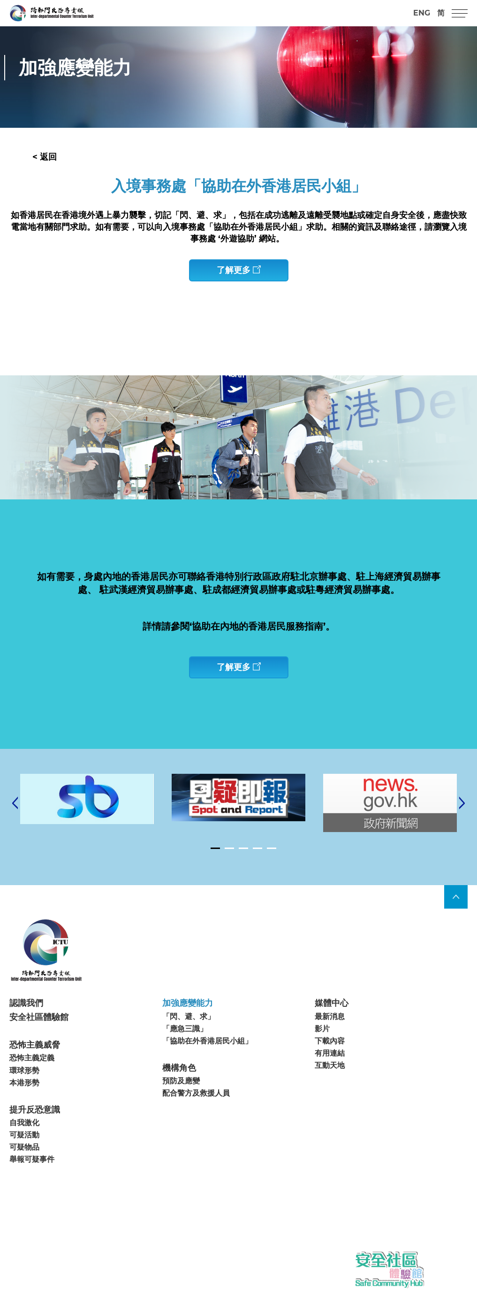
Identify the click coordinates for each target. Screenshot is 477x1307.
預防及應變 (181, 1099)
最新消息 (330, 1034)
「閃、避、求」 (188, 1034)
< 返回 (44, 157)
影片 (322, 1046)
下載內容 (330, 1058)
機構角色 (179, 1086)
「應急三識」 (184, 1046)
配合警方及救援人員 (196, 1111)
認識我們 (26, 1021)
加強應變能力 (187, 1021)
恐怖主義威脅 (34, 1063)
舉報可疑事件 (31, 1177)
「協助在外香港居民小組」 (207, 1058)
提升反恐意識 (34, 1127)
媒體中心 (331, 1021)
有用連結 (330, 1070)
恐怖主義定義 (31, 1076)
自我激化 (24, 1140)
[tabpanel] (238, 815)
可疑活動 (24, 1152)
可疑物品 (24, 1165)
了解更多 (239, 270)
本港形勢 (24, 1100)
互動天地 (330, 1083)
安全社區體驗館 (38, 1035)
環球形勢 (24, 1088)
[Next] (462, 821)
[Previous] (15, 821)
